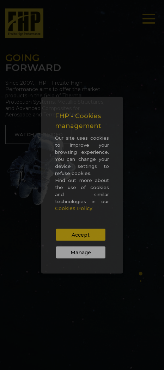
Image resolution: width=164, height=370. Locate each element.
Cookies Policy (73, 208)
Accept (81, 234)
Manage (81, 252)
